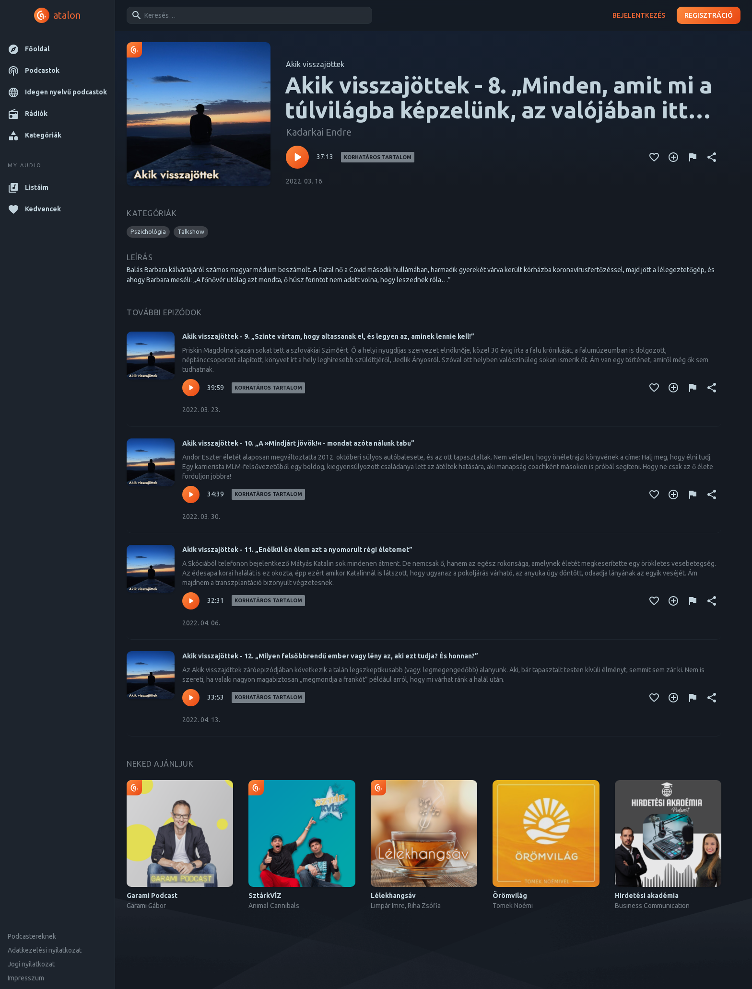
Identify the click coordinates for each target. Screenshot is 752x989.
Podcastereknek (32, 936)
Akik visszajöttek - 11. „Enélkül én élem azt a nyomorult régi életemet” (297, 549)
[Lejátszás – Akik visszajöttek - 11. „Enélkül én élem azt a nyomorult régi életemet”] (191, 601)
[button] (57, 49)
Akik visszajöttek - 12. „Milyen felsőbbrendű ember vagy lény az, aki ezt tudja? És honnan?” (330, 656)
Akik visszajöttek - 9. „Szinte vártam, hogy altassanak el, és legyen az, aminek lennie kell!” (328, 336)
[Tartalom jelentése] (692, 157)
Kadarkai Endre (319, 132)
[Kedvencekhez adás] (654, 157)
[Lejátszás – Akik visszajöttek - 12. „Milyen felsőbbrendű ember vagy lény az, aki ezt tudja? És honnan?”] (191, 697)
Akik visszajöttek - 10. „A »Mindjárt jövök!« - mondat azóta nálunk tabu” (298, 443)
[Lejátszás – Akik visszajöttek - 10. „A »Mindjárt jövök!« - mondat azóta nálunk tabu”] (191, 494)
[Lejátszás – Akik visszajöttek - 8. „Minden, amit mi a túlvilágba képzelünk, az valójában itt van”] (297, 157)
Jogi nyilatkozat (31, 964)
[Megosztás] (711, 157)
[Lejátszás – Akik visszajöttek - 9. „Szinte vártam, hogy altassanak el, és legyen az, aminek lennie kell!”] (191, 387)
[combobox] (247, 15)
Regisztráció (708, 15)
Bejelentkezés (639, 15)
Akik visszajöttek (315, 64)
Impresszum (26, 978)
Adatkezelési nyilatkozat (45, 950)
